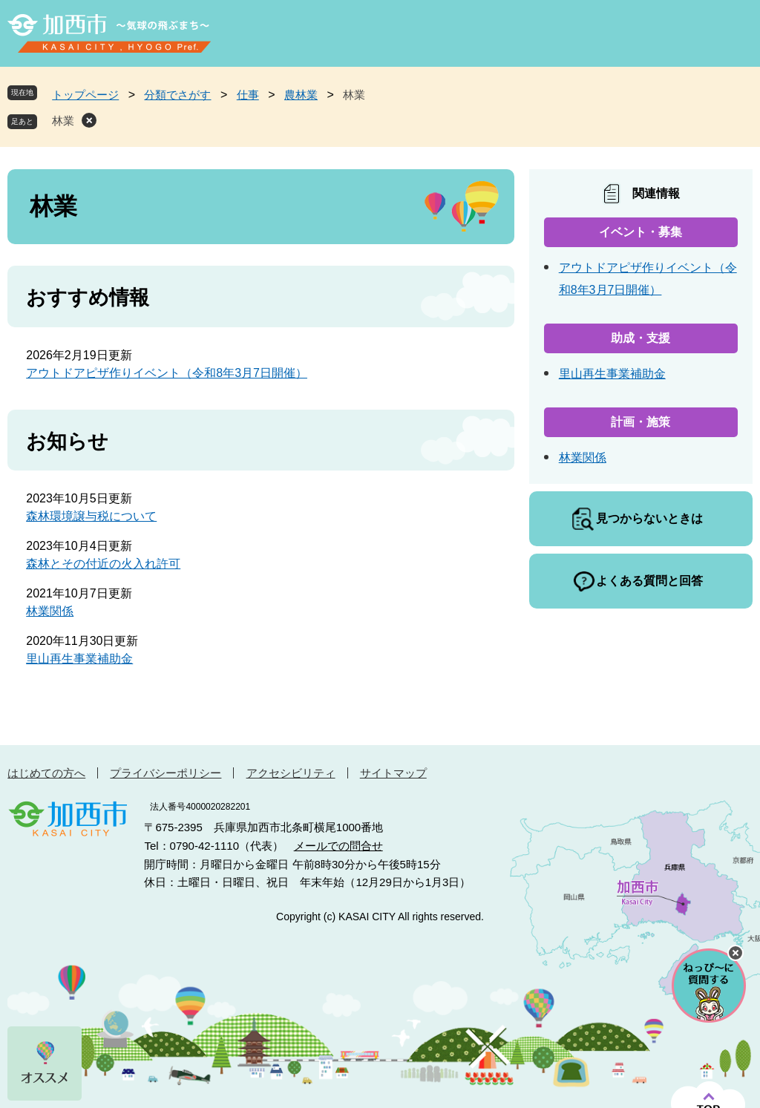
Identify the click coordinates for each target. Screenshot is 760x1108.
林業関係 (49, 611)
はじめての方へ (46, 773)
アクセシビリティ (290, 773)
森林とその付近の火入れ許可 (103, 563)
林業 (63, 120)
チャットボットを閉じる (735, 953)
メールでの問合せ (338, 845)
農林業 (301, 94)
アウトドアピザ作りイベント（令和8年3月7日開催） (166, 373)
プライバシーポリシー (165, 773)
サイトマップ (393, 773)
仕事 (248, 94)
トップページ (85, 94)
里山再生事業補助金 (79, 658)
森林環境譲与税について (91, 516)
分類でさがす (177, 94)
